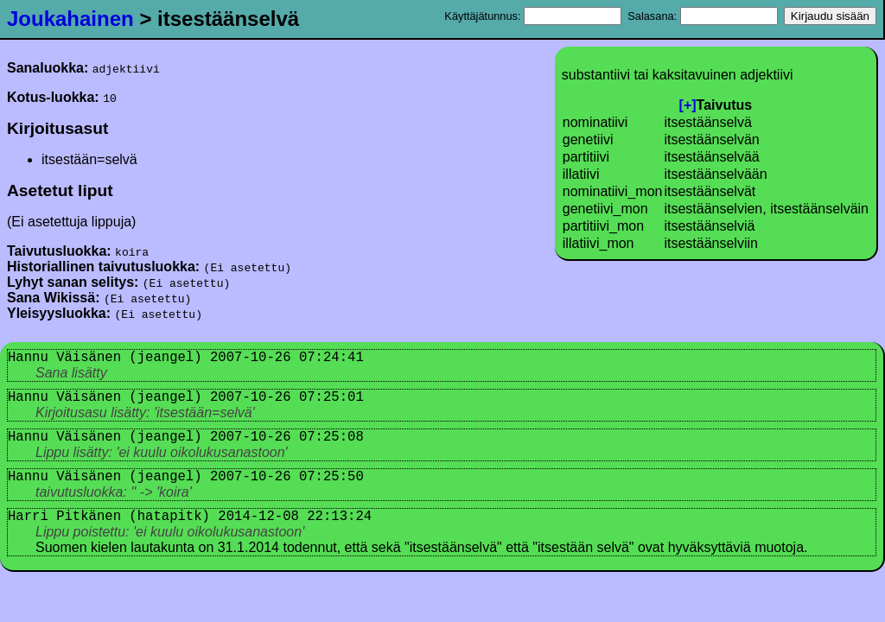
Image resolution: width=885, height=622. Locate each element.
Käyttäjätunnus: (532, 16)
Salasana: (702, 16)
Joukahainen (70, 18)
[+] (688, 105)
